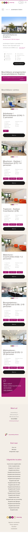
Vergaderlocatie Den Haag (14, 482)
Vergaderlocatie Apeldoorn (14, 478)
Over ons (14, 447)
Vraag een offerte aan (19, 63)
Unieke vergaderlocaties (14, 466)
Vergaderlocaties (14, 509)
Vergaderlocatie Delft (14, 480)
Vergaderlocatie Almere (14, 470)
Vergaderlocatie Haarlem (14, 495)
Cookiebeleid (14, 528)
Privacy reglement (14, 524)
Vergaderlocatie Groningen (14, 493)
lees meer (22, 47)
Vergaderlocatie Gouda (14, 491)
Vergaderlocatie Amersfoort (14, 472)
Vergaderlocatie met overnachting (14, 499)
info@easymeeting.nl (14, 421)
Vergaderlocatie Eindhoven (14, 487)
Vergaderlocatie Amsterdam (14, 476)
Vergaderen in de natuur (14, 468)
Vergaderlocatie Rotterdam (14, 503)
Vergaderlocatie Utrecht (14, 505)
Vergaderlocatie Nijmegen (14, 501)
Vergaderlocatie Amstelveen (14, 474)
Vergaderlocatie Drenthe (14, 484)
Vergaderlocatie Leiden (14, 497)
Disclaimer (14, 526)
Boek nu (14, 135)
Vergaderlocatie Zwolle (14, 507)
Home (7, 9)
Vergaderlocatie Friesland (14, 489)
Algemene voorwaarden (14, 522)
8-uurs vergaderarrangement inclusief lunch (14, 79)
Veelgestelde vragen (14, 451)
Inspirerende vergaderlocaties (14, 464)
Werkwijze (14, 449)
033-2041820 (8, 390)
